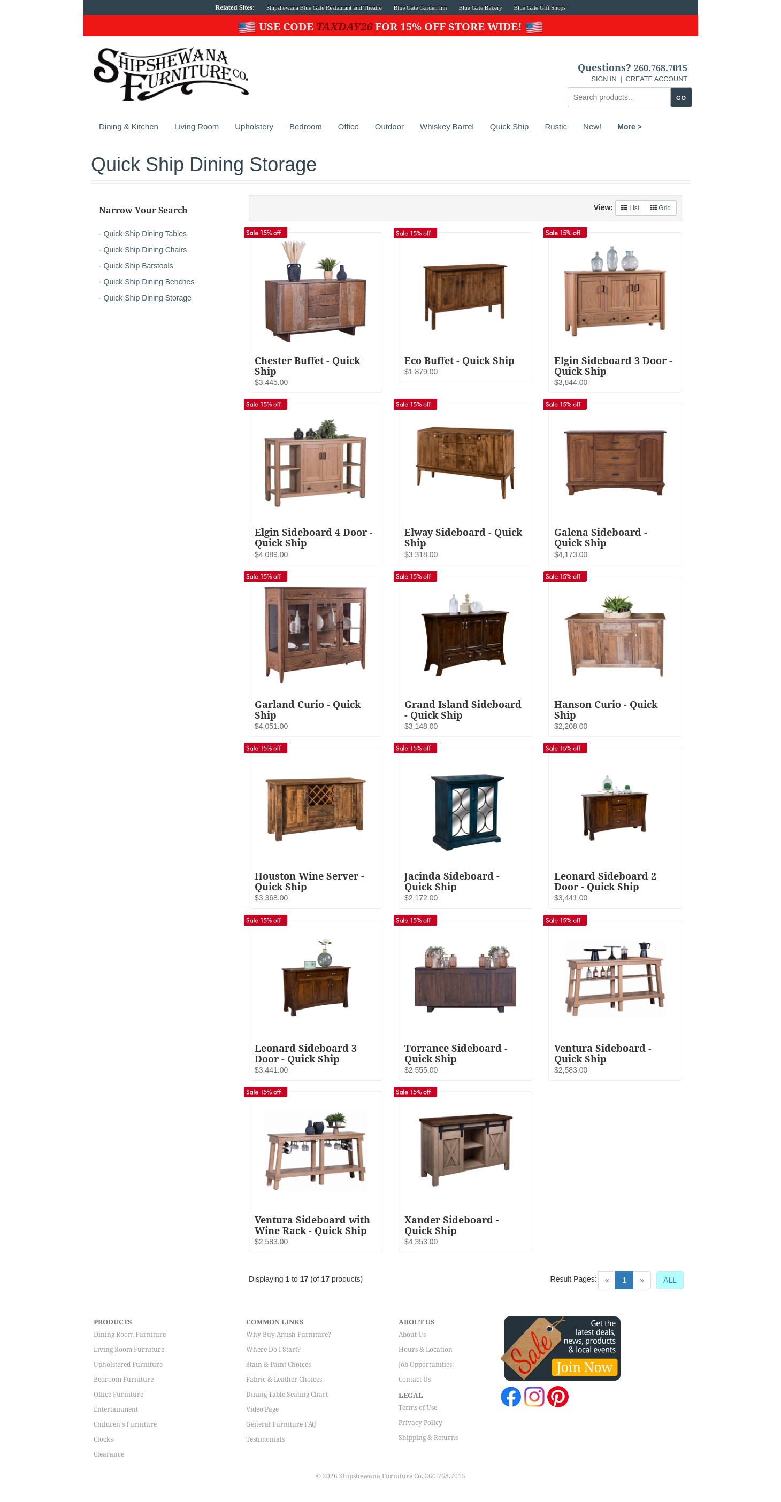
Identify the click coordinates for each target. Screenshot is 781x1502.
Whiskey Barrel (447, 126)
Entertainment (116, 1409)
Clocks (103, 1439)
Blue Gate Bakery (480, 7)
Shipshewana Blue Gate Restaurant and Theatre (324, 7)
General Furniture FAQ (281, 1424)
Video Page (262, 1409)
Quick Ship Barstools (138, 265)
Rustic (556, 126)
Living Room (196, 126)
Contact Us (415, 1379)
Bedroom (305, 126)
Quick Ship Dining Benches (149, 282)
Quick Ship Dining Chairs (145, 249)
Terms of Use (418, 1408)
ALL (670, 1280)
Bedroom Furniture (124, 1379)
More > (629, 126)
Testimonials (265, 1439)
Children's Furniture (125, 1424)
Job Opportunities (425, 1364)
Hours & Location (426, 1349)
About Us (412, 1334)
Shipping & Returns (428, 1438)
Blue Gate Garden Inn (420, 7)
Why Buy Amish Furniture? (288, 1334)
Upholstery (254, 126)
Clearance (109, 1454)
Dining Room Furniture (130, 1334)
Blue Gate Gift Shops (539, 7)
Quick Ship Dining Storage (148, 298)
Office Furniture (118, 1394)
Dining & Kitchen (128, 126)
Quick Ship (509, 126)
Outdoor (389, 126)
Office (348, 126)
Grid (660, 208)
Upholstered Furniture (128, 1364)
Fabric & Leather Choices (284, 1379)
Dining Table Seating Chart (287, 1394)
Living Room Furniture (129, 1349)
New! (592, 126)
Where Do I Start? (273, 1349)
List (630, 208)
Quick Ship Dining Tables (145, 233)
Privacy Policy (420, 1423)
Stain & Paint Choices (278, 1364)
